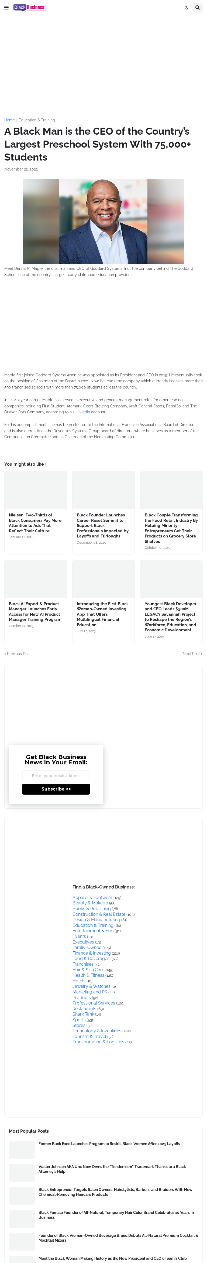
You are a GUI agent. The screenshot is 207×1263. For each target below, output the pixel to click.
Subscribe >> (56, 789)
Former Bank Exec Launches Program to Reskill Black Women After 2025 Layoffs (109, 1144)
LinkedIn (82, 412)
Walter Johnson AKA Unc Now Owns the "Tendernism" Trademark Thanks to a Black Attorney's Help (112, 1169)
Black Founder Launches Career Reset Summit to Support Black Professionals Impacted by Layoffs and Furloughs (103, 526)
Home (9, 120)
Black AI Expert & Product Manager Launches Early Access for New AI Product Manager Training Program (35, 611)
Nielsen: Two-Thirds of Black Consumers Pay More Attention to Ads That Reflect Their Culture (35, 523)
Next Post (191, 654)
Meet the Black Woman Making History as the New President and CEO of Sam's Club (113, 1258)
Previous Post (19, 654)
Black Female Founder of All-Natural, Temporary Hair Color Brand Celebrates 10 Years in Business (116, 1215)
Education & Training (37, 120)
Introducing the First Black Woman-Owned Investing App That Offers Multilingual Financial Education (103, 614)
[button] (6, 7)
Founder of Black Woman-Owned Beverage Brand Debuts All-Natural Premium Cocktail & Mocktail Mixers (118, 1237)
